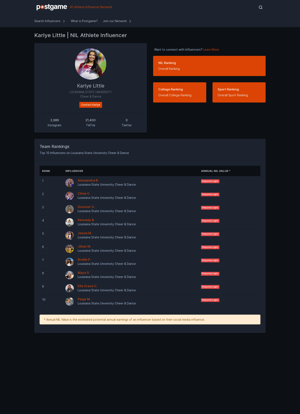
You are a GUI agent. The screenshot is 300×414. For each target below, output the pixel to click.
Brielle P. (84, 259)
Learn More (211, 49)
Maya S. (84, 273)
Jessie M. (85, 233)
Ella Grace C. (87, 286)
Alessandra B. (88, 180)
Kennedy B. (86, 220)
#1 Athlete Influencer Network (73, 7)
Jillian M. (84, 246)
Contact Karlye (90, 104)
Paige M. (84, 299)
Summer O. (86, 207)
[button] (260, 7)
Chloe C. (84, 193)
